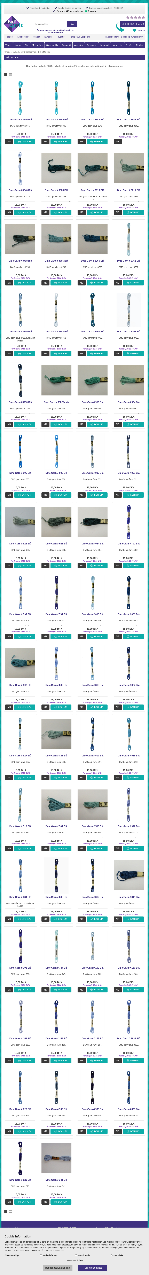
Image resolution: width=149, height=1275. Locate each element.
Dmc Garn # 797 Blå (56, 614)
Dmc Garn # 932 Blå (92, 473)
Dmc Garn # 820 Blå (20, 1180)
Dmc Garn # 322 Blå (129, 826)
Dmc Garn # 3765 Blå (92, 261)
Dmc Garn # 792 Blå (129, 543)
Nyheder (48, 37)
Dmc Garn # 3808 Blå (56, 190)
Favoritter (61, 37)
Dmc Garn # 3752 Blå (128, 331)
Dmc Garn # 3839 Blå (128, 1038)
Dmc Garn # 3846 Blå (20, 119)
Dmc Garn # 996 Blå (56, 473)
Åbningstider (23, 37)
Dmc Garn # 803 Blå (129, 614)
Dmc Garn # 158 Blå (56, 1038)
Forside (9, 37)
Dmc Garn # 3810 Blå (92, 190)
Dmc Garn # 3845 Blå (56, 119)
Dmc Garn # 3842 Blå (128, 119)
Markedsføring (50, 1255)
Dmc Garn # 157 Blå (92, 1038)
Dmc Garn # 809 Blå (56, 685)
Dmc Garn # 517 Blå (92, 755)
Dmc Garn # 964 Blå (129, 402)
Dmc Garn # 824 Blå (129, 685)
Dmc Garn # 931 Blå (129, 473)
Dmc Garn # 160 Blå (129, 968)
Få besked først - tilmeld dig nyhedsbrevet (124, 37)
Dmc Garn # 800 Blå (92, 614)
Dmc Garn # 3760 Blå (92, 331)
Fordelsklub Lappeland (80, 37)
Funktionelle (84, 1255)
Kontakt (36, 37)
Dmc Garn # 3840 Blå (20, 190)
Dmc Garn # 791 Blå (20, 968)
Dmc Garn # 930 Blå (56, 1109)
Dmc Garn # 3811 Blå (128, 190)
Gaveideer (91, 45)
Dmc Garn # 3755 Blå (20, 331)
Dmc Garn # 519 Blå (20, 826)
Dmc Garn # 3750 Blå (20, 402)
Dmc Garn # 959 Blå (92, 402)
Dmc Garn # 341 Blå (56, 1180)
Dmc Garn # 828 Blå (56, 755)
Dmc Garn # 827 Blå (20, 755)
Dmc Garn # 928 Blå (20, 543)
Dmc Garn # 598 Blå (92, 826)
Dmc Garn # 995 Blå (20, 473)
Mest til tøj (117, 45)
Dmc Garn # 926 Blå (56, 543)
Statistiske (118, 1255)
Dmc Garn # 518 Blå (129, 755)
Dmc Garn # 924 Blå (92, 543)
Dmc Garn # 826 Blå (20, 1109)
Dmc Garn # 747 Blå (56, 968)
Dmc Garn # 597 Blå (56, 826)
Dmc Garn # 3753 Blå (56, 331)
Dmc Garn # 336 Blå (56, 897)
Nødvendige (13, 1255)
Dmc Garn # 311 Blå (129, 897)
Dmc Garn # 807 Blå (20, 685)
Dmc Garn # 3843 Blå (92, 119)
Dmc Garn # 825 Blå (129, 1109)
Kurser (18, 45)
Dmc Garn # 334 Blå (20, 897)
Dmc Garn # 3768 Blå (20, 261)
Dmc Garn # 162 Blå (92, 968)
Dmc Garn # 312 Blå (92, 897)
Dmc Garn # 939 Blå (92, 1109)
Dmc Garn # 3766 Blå (56, 261)
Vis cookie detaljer (75, 1260)
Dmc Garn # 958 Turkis (56, 402)
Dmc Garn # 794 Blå (20, 614)
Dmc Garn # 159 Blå (20, 1038)
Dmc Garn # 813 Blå (92, 685)
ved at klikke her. (56, 1250)
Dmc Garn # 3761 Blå (128, 261)
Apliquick (78, 45)
